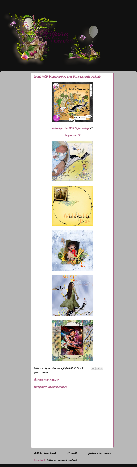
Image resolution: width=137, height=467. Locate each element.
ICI (90, 128)
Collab (45, 372)
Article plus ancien (99, 453)
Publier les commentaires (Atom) (62, 460)
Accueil (72, 453)
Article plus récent (45, 453)
